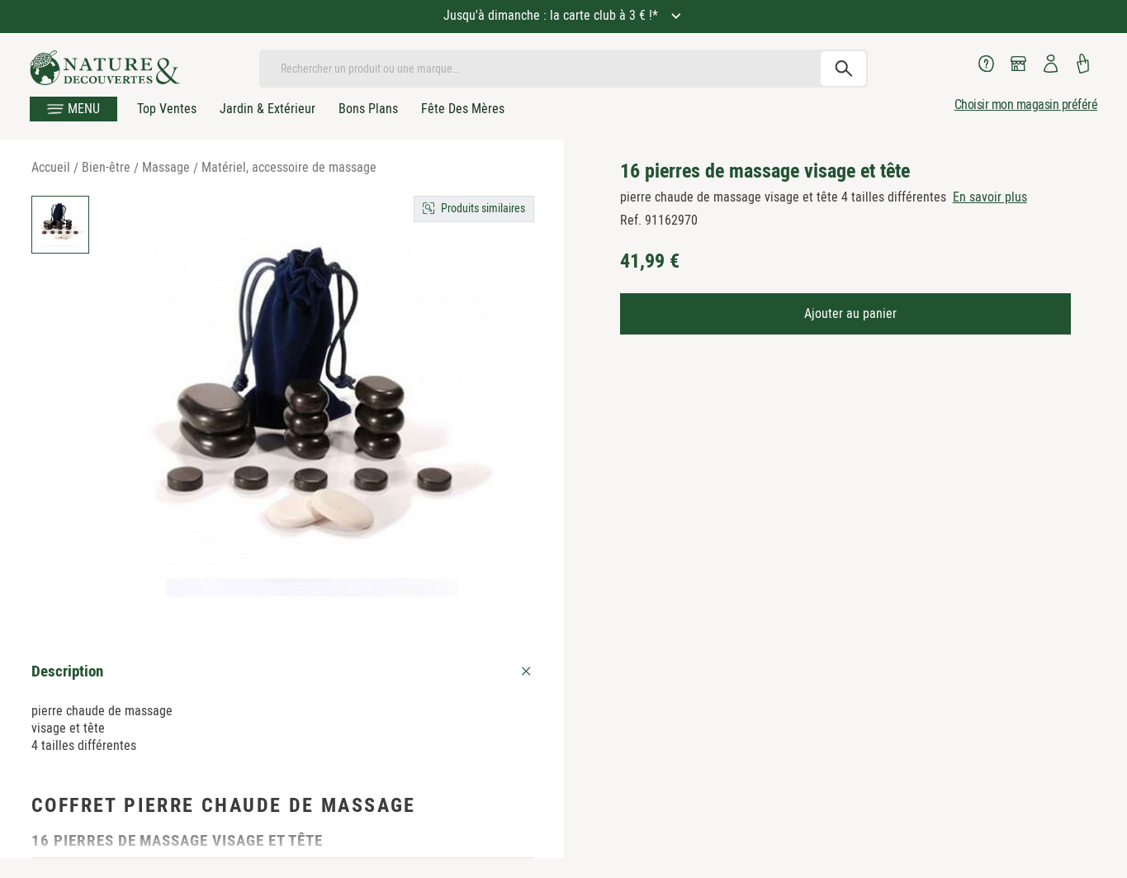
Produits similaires (483, 208)
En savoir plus (990, 197)
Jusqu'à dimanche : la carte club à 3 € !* (552, 15)
